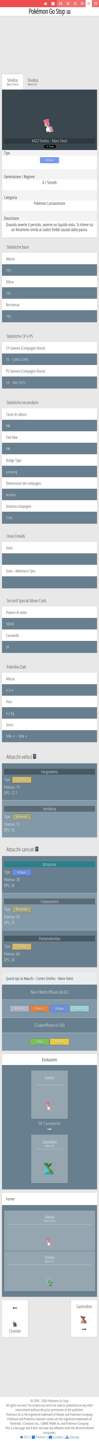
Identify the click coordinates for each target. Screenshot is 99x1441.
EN (60, 3)
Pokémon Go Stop (49, 11)
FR (82, 3)
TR (95, 3)
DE (68, 3)
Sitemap (72, 1437)
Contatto (56, 1437)
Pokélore (39, 1437)
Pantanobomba (49, 938)
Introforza (49, 809)
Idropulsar (50, 864)
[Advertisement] (49, 44)
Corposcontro (49, 901)
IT (89, 3)
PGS (24, 1437)
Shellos (33, 81)
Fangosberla (49, 771)
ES (75, 3)
